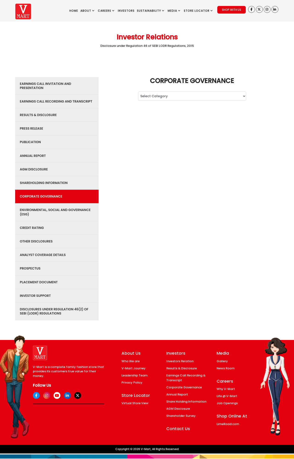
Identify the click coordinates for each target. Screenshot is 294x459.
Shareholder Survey (181, 416)
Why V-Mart (226, 389)
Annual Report (177, 394)
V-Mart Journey (134, 368)
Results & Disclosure (181, 368)
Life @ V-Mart (227, 396)
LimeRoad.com (228, 424)
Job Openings (227, 403)
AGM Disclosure (178, 408)
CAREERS (106, 11)
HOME (73, 11)
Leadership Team (134, 375)
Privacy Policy (132, 382)
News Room (226, 368)
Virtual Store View (135, 403)
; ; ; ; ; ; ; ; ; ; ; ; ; (192, 96)
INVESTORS (126, 11)
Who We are (131, 361)
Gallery (222, 361)
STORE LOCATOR (198, 11)
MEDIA (174, 11)
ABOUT (87, 11)
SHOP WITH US (231, 10)
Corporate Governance (184, 387)
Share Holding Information (186, 401)
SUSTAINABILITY (150, 11)
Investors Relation (180, 361)
